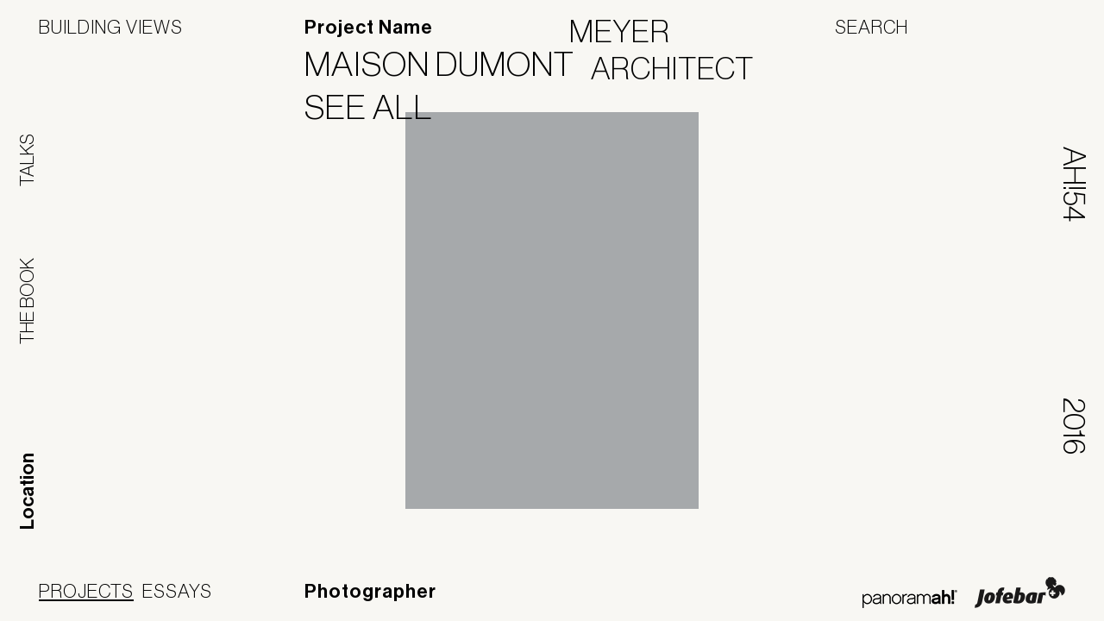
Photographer (370, 591)
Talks (26, 160)
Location (27, 491)
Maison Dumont (450, 64)
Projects (86, 590)
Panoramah (909, 599)
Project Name (368, 27)
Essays (177, 590)
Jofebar (1020, 592)
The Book (26, 301)
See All (379, 107)
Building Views (111, 26)
